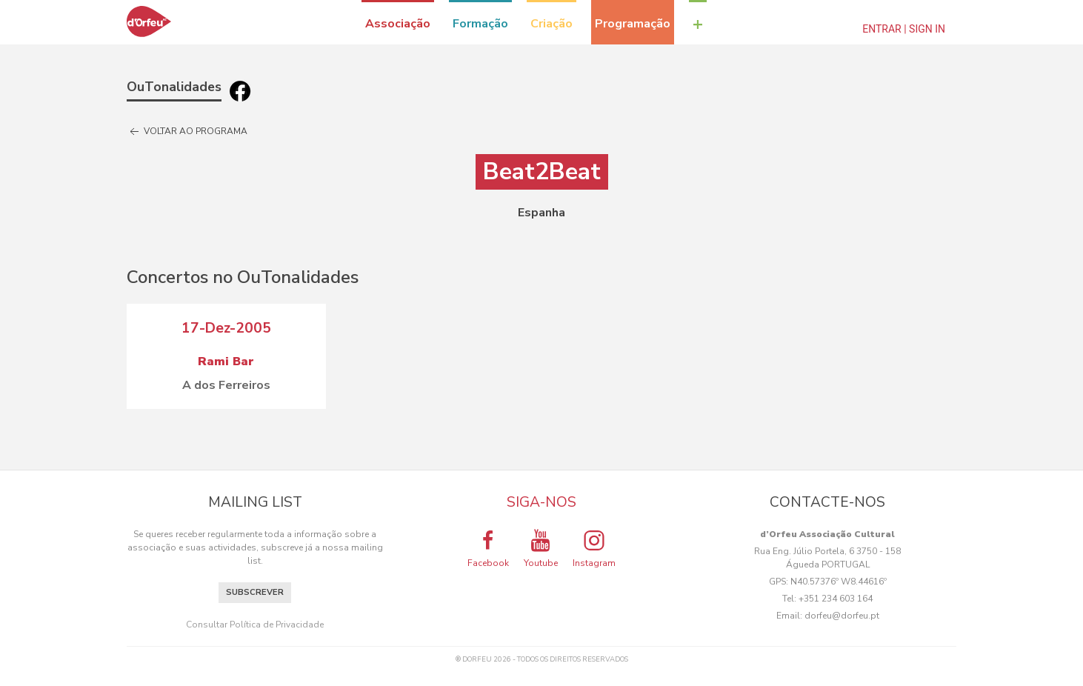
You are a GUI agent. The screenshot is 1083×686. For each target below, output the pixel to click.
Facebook (488, 548)
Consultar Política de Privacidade (255, 624)
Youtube (541, 548)
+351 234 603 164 (836, 599)
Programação (632, 24)
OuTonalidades (174, 87)
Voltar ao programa (187, 131)
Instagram (594, 548)
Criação (551, 24)
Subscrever (255, 592)
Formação (480, 24)
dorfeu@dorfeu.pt (841, 616)
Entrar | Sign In (903, 29)
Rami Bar (226, 361)
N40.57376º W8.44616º (838, 581)
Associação (397, 24)
